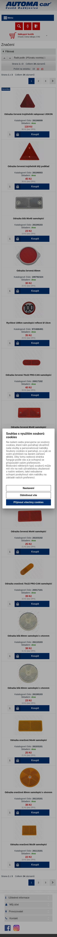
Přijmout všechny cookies (28, 502)
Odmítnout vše (28, 495)
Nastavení (28, 488)
